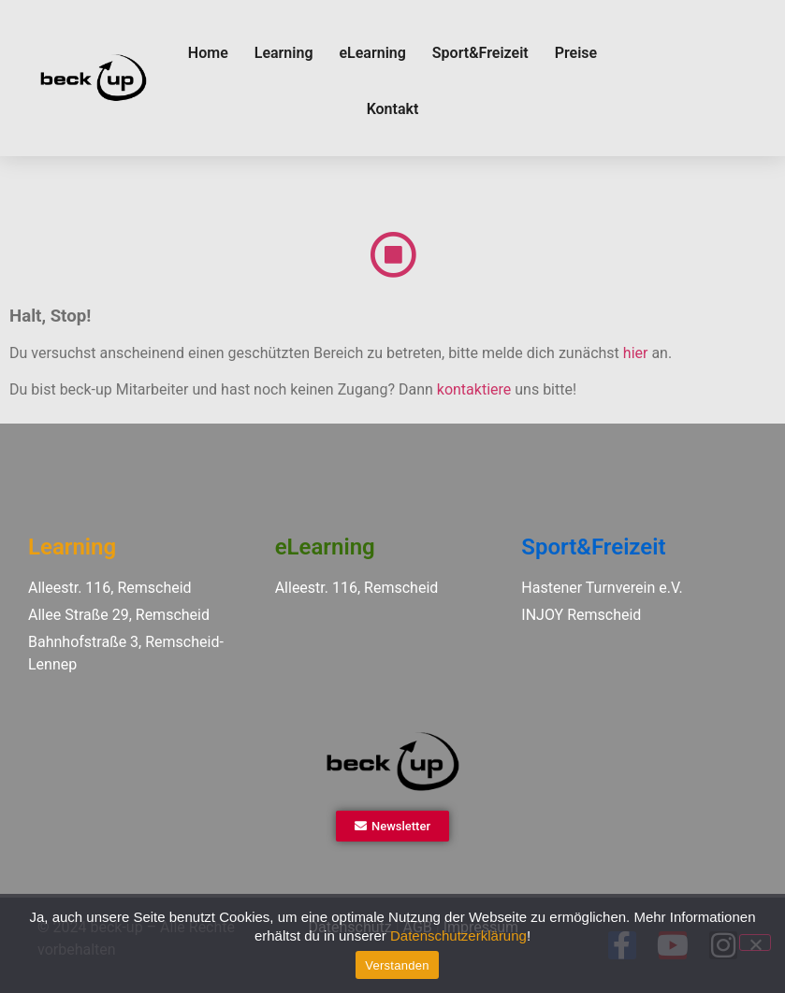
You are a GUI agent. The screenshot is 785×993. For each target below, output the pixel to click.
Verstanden (397, 965)
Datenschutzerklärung (458, 935)
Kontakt (393, 109)
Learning (283, 53)
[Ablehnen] (755, 942)
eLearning (372, 53)
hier (635, 353)
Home (208, 53)
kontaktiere (474, 389)
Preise (576, 53)
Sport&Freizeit (480, 53)
